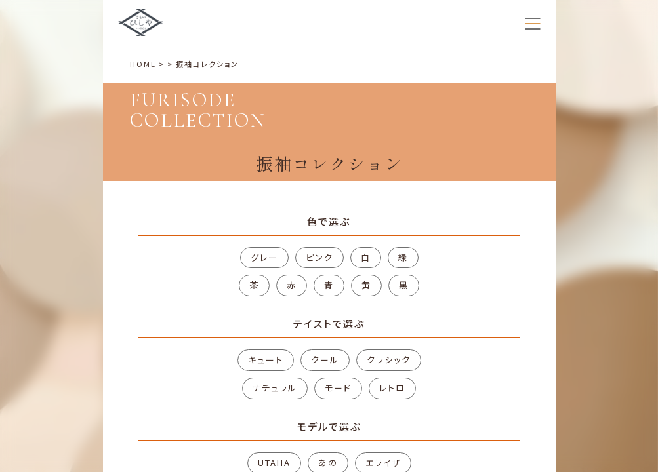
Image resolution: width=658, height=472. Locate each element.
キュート (265, 359)
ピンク (319, 257)
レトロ (392, 388)
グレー (264, 257)
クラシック (389, 359)
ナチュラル (275, 388)
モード (338, 388)
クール (325, 359)
